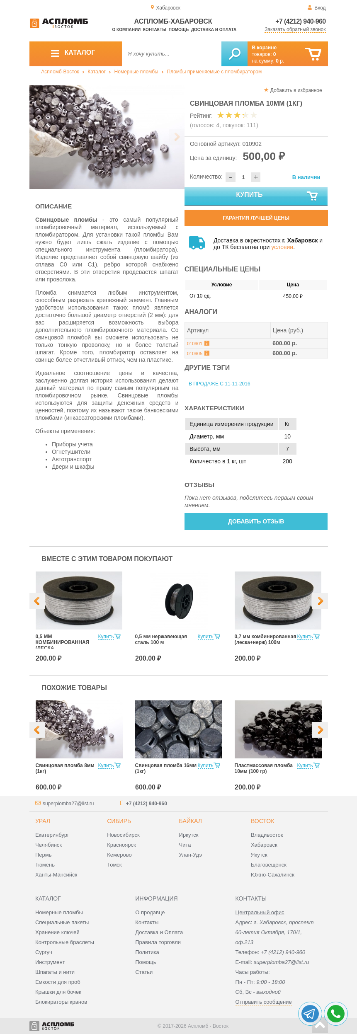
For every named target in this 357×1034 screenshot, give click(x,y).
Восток (262, 821)
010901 (194, 343)
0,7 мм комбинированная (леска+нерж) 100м (265, 639)
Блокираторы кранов (61, 1002)
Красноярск (121, 845)
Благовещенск (269, 865)
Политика (147, 952)
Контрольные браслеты (64, 942)
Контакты (154, 29)
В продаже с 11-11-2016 (219, 384)
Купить (277, 196)
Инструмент (50, 962)
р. (280, 61)
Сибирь (119, 821)
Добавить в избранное (296, 90)
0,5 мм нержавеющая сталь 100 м (161, 639)
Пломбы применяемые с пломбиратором (214, 72)
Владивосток (267, 835)
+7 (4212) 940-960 (300, 21)
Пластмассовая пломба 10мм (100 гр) (264, 768)
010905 (194, 353)
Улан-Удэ (190, 855)
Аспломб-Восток (60, 72)
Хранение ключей (57, 932)
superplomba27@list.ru (68, 803)
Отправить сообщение (264, 1002)
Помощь (179, 29)
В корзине (264, 48)
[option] (107, 137)
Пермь (43, 855)
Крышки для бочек (58, 992)
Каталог (96, 72)
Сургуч (43, 952)
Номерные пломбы (136, 72)
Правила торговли (158, 942)
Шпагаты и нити (55, 972)
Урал (42, 821)
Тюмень (45, 865)
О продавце (150, 912)
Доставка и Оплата (159, 932)
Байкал (190, 821)
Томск (114, 865)
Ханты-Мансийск (56, 875)
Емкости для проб (57, 982)
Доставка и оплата (213, 29)
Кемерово (119, 855)
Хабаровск (264, 845)
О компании (126, 29)
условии (282, 247)
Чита (185, 845)
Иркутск (189, 835)
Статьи (144, 972)
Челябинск (48, 845)
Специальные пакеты (62, 922)
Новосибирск (123, 835)
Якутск (259, 855)
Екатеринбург (52, 835)
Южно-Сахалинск (272, 875)
